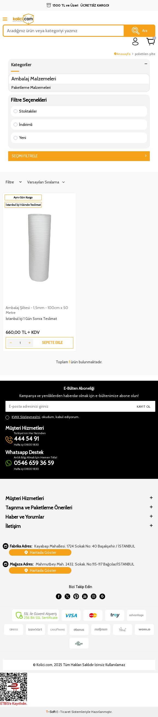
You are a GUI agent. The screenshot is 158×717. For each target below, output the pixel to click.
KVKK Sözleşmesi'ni (26, 417)
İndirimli (23, 124)
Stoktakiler (25, 111)
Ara (139, 31)
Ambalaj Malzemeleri (33, 78)
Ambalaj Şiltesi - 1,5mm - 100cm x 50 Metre (37, 310)
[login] (135, 41)
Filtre (14, 182)
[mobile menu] (5, 19)
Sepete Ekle (52, 342)
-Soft (51, 712)
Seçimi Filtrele (79, 156)
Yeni (20, 137)
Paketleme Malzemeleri (31, 87)
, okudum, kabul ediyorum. (42, 417)
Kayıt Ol (143, 406)
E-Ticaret (63, 712)
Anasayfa (122, 54)
